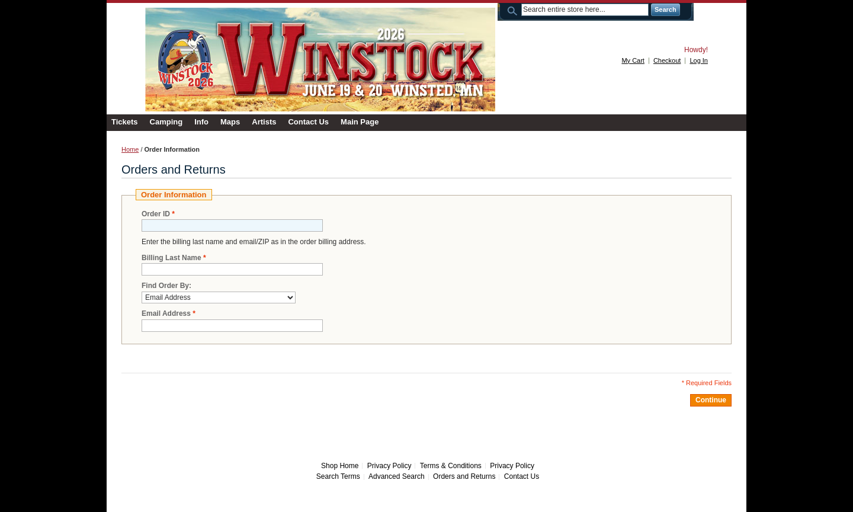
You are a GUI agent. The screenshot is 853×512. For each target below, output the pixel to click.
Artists (264, 121)
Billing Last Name (171, 258)
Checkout (667, 60)
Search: (514, 10)
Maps (230, 121)
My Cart (632, 60)
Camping (166, 121)
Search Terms (338, 476)
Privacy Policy (389, 466)
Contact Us (308, 121)
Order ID (156, 214)
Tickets (124, 121)
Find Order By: (166, 285)
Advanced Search (396, 476)
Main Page (360, 121)
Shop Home (339, 466)
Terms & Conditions (451, 466)
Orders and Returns (464, 476)
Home (130, 149)
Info (201, 121)
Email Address (166, 313)
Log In (699, 60)
